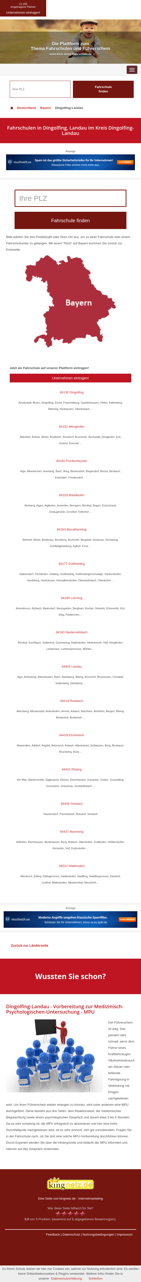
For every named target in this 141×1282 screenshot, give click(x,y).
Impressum (124, 1234)
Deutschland (23, 108)
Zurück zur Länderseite (29, 945)
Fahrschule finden (103, 89)
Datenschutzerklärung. (67, 1278)
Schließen (95, 1278)
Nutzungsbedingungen (98, 1234)
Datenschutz (71, 1234)
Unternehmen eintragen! (70, 378)
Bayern (45, 108)
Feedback (53, 1234)
